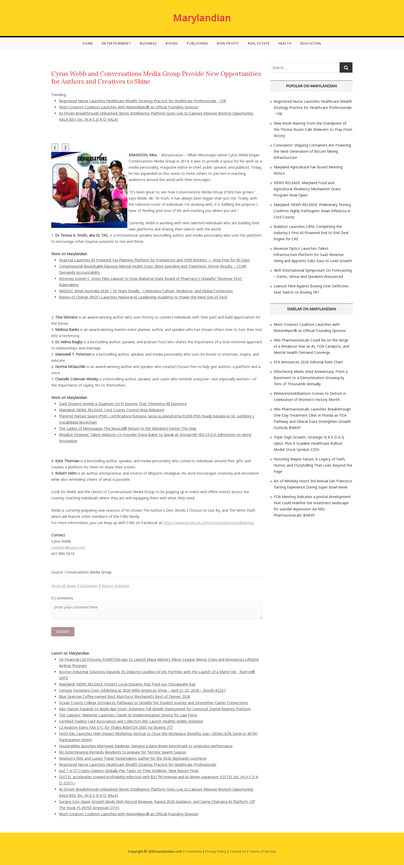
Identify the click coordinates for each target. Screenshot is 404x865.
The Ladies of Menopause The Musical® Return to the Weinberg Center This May (127, 428)
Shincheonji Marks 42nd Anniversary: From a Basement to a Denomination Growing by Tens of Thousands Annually (311, 377)
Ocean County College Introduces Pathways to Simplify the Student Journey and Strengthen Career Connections (153, 702)
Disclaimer (89, 585)
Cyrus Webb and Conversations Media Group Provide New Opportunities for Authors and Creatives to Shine (156, 77)
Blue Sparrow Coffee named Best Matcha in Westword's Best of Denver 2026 (124, 696)
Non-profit (228, 43)
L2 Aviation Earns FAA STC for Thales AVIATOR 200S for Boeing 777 (116, 727)
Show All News (63, 585)
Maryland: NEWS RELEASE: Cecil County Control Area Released (111, 409)
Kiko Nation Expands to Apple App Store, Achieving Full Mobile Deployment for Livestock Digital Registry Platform (155, 708)
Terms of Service (262, 851)
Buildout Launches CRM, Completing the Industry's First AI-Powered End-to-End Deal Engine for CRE (311, 232)
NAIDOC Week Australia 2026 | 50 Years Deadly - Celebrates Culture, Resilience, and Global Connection (146, 290)
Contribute (194, 851)
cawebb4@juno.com (68, 547)
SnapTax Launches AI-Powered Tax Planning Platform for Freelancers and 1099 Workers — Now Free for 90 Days (154, 260)
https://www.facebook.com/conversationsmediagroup (208, 522)
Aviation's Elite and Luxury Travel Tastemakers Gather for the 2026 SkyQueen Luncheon (133, 758)
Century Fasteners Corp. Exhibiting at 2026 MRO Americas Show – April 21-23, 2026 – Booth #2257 (142, 690)
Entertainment (116, 43)
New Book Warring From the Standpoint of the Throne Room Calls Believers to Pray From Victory (313, 129)
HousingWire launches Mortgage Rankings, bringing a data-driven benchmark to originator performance (146, 745)
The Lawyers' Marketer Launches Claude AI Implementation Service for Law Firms (128, 715)
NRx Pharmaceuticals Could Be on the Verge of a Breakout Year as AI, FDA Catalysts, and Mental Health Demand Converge (311, 346)
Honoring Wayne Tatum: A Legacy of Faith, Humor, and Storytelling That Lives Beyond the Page (313, 465)
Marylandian (202, 18)
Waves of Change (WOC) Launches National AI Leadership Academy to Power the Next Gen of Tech (143, 297)
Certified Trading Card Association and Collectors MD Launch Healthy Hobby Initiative (131, 721)
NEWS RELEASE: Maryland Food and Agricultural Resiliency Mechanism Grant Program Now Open (307, 189)
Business (148, 43)
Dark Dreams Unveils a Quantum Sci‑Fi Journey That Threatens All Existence (123, 403)
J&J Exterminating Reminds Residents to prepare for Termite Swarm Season (122, 752)
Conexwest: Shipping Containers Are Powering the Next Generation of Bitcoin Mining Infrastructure (312, 151)
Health (285, 43)
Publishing (197, 43)
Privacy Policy (215, 851)
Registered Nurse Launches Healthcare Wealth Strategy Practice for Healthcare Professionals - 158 (142, 100)
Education (310, 43)
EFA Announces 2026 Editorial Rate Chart (308, 361)
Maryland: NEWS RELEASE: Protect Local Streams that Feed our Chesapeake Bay (127, 684)
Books (172, 43)
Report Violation (115, 585)
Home (88, 43)
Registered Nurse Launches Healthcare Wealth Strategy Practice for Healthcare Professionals (137, 764)
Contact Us (238, 851)
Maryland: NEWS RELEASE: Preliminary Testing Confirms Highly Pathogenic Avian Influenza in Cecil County (312, 210)
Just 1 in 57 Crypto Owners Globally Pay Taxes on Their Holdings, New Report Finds (129, 770)
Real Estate (259, 43)
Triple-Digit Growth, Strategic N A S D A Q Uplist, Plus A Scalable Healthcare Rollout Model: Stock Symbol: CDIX (309, 443)
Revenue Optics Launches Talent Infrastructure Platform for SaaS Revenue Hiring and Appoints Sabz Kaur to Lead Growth (313, 254)
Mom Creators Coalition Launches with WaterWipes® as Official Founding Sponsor (128, 107)
